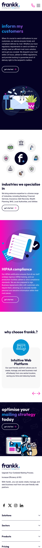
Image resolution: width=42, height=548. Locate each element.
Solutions (21, 515)
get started (8, 69)
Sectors (21, 525)
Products (21, 536)
